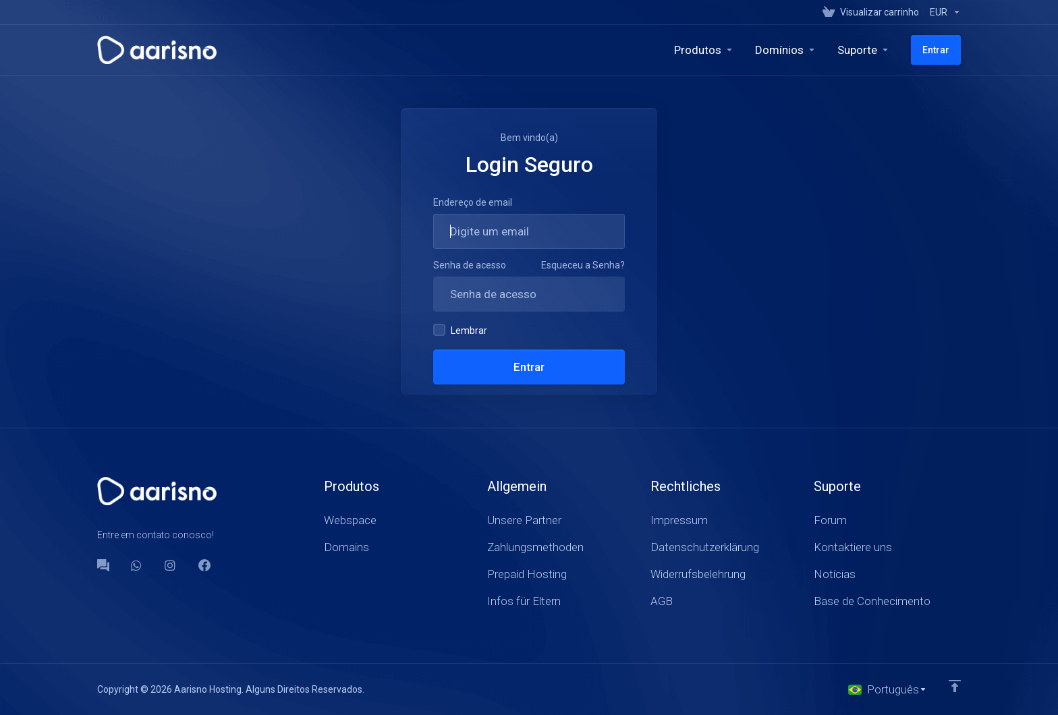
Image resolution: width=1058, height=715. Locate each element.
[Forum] (103, 565)
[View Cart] (870, 12)
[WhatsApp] (137, 565)
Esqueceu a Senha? (583, 265)
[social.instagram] (171, 565)
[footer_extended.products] (703, 50)
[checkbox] (439, 330)
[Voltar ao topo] (955, 686)
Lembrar (460, 330)
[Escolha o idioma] (887, 689)
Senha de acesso (469, 265)
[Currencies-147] (942, 12)
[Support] (863, 50)
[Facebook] (204, 565)
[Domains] (785, 50)
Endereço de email (472, 202)
